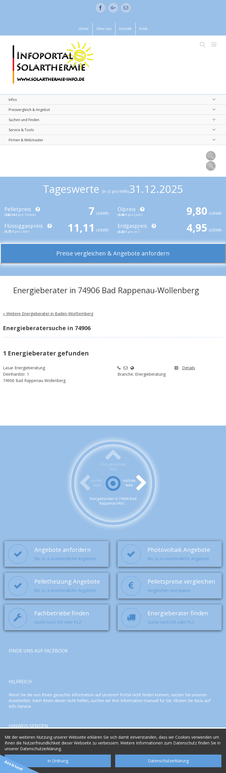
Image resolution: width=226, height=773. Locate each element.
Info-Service (20, 706)
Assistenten (19, 700)
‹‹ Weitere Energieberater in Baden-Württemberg (48, 313)
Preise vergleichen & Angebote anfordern (113, 253)
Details (188, 367)
